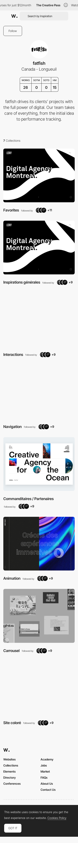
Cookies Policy (56, 817)
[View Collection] (39, 175)
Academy (47, 759)
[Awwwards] (14, 16)
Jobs (44, 765)
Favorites (11, 210)
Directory (9, 777)
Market (45, 771)
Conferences (12, 783)
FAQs (44, 777)
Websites (9, 759)
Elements (9, 771)
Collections (10, 765)
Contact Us (48, 789)
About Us (47, 783)
